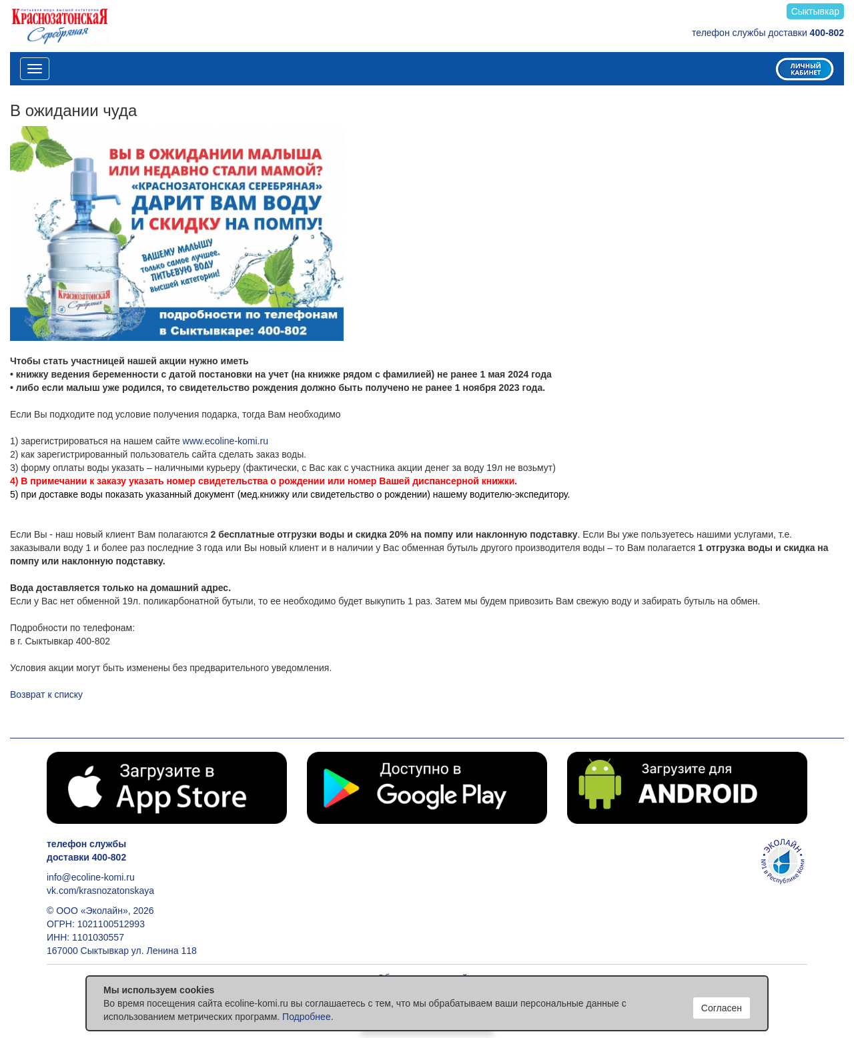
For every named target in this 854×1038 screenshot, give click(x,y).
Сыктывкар (815, 11)
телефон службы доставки (768, 32)
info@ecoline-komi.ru (91, 877)
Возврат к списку (46, 694)
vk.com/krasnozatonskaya (100, 890)
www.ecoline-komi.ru (225, 441)
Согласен (721, 1008)
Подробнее (306, 1016)
